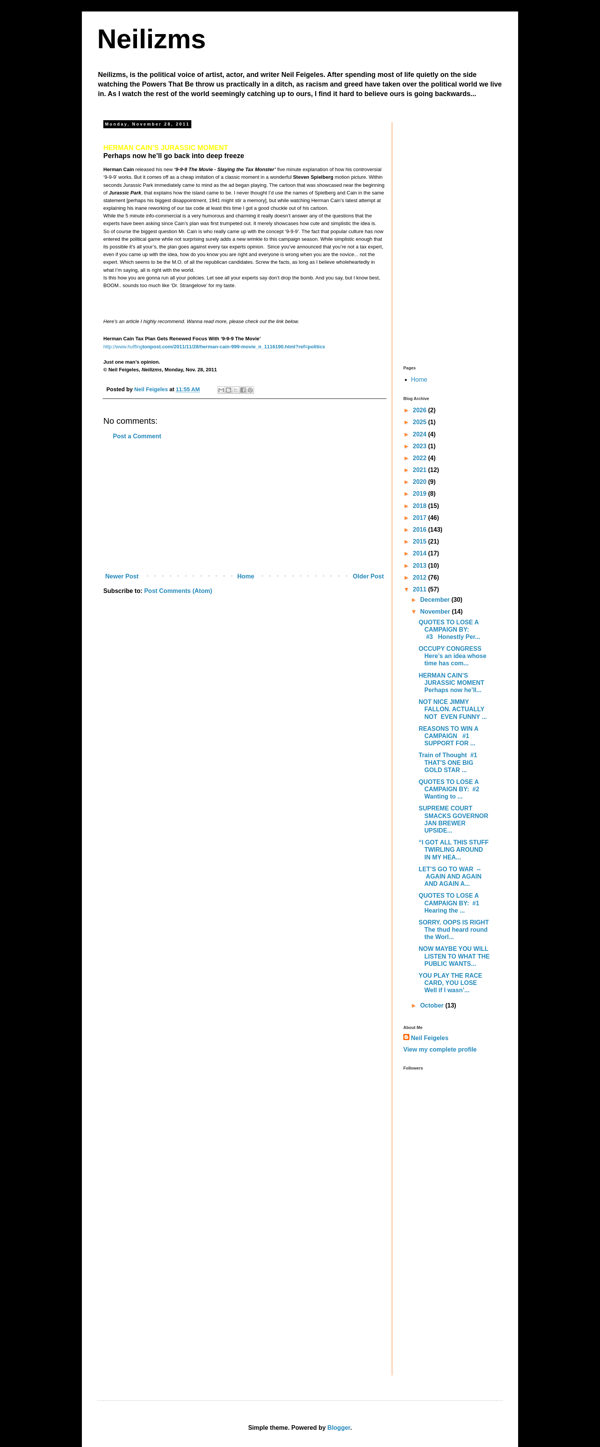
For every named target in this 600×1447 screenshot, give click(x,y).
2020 (420, 482)
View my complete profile (440, 1049)
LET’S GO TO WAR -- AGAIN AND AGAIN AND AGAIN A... (451, 876)
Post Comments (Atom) (178, 591)
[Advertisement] (244, 506)
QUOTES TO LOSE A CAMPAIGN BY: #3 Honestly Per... (449, 629)
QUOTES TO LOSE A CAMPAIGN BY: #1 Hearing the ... (450, 902)
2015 (420, 541)
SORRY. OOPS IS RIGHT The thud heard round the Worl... (454, 929)
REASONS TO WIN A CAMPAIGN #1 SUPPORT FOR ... (448, 735)
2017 (420, 517)
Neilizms (151, 39)
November (436, 611)
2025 (420, 422)
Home (245, 576)
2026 (420, 410)
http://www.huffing (122, 347)
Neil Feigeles (429, 1038)
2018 (420, 506)
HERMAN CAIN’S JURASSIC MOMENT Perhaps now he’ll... (451, 682)
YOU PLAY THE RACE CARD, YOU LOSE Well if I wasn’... (450, 982)
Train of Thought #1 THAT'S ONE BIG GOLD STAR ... (449, 762)
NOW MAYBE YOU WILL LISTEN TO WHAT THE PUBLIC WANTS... (454, 956)
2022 (420, 458)
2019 (420, 493)
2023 (420, 446)
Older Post (368, 576)
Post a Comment (137, 436)
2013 (420, 565)
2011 (420, 589)
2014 (420, 553)
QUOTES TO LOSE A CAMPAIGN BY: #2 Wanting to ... (451, 789)
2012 (420, 577)
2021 (420, 470)
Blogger (339, 1427)
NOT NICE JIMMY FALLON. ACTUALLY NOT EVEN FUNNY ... (453, 709)
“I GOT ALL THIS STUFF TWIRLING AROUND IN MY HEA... (454, 849)
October (432, 1005)
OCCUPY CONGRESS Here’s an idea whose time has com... (452, 655)
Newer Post (122, 576)
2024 (420, 434)
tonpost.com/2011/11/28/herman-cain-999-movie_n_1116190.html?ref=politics (233, 347)
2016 (420, 529)
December (436, 599)
